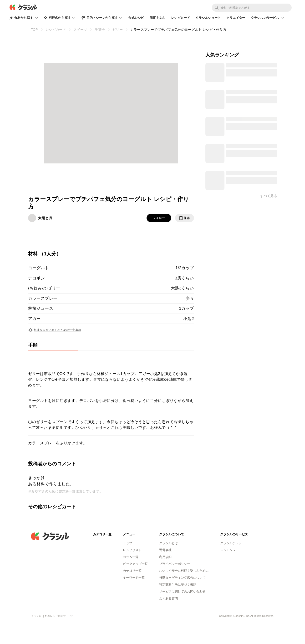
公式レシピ (136, 18)
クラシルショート (208, 18)
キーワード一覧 (134, 577)
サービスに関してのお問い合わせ (182, 591)
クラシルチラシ (231, 543)
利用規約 (165, 557)
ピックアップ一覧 (135, 564)
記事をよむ (157, 18)
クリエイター (235, 18)
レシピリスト (132, 550)
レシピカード (180, 18)
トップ (127, 543)
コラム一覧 (130, 557)
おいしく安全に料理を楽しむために (184, 571)
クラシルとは (168, 543)
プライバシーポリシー (174, 564)
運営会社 (165, 550)
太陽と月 (45, 218)
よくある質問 (168, 598)
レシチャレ (228, 550)
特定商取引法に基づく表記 (177, 584)
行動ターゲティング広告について (182, 577)
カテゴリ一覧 (132, 571)
